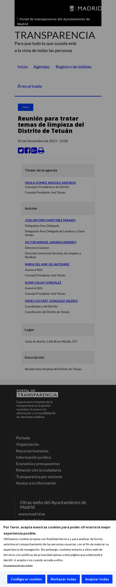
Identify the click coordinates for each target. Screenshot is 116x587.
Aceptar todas (97, 579)
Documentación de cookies (18, 565)
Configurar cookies (26, 579)
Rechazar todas (63, 579)
